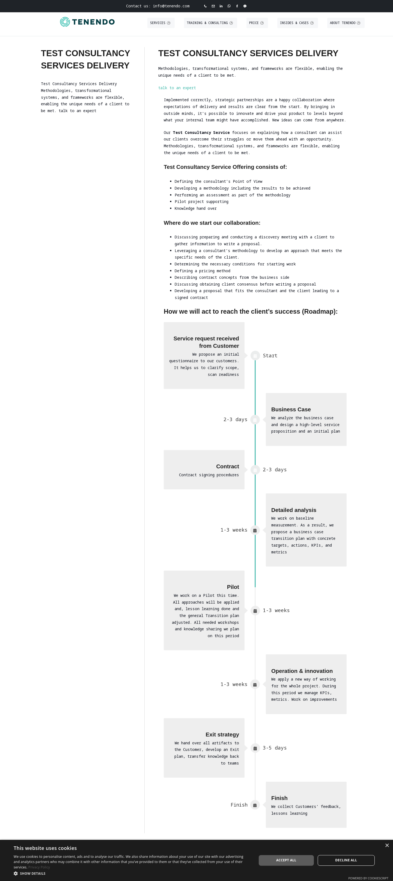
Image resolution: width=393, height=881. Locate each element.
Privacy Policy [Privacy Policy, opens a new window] (39, 867)
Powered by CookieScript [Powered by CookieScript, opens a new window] (368, 878)
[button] (132, 873)
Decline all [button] (346, 860)
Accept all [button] (286, 860)
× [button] (387, 846)
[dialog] (196, 860)
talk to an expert (177, 87)
